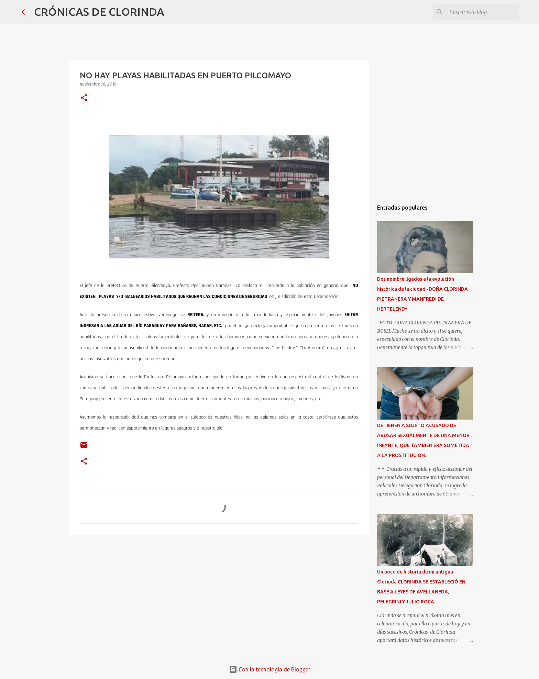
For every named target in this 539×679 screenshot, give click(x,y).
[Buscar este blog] (483, 12)
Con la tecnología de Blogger (269, 669)
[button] (84, 98)
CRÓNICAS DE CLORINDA (99, 11)
